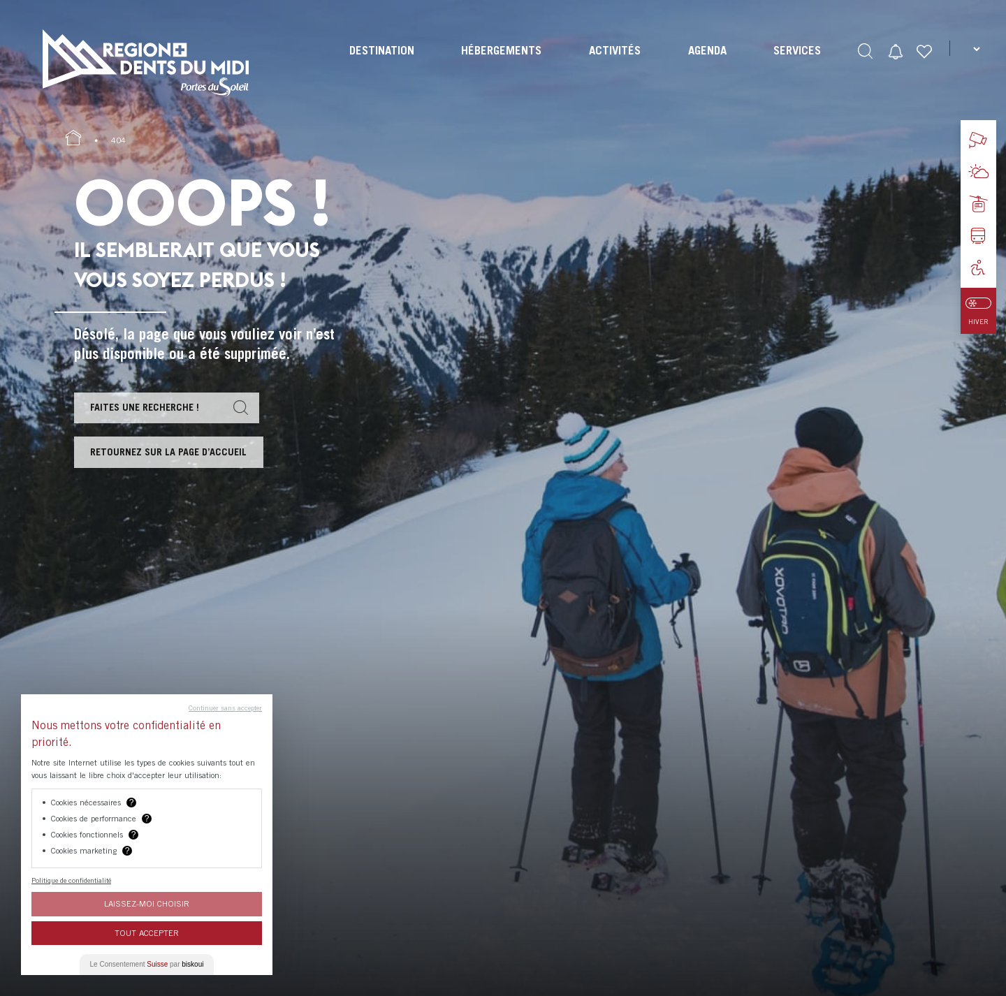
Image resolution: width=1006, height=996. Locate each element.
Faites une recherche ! (149, 408)
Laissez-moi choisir (146, 903)
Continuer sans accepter (225, 707)
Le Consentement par (147, 964)
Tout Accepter (147, 933)
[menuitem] (380, 63)
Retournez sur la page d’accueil (174, 456)
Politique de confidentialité (71, 880)
